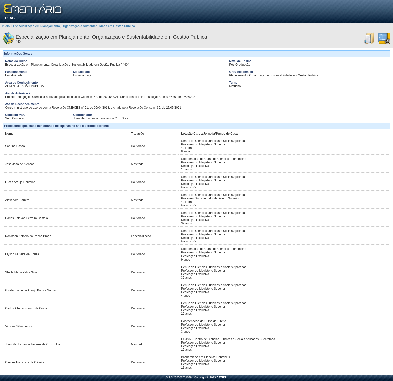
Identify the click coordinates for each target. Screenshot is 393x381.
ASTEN (221, 377)
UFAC (10, 18)
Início (6, 26)
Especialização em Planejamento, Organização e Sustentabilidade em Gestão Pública (74, 26)
